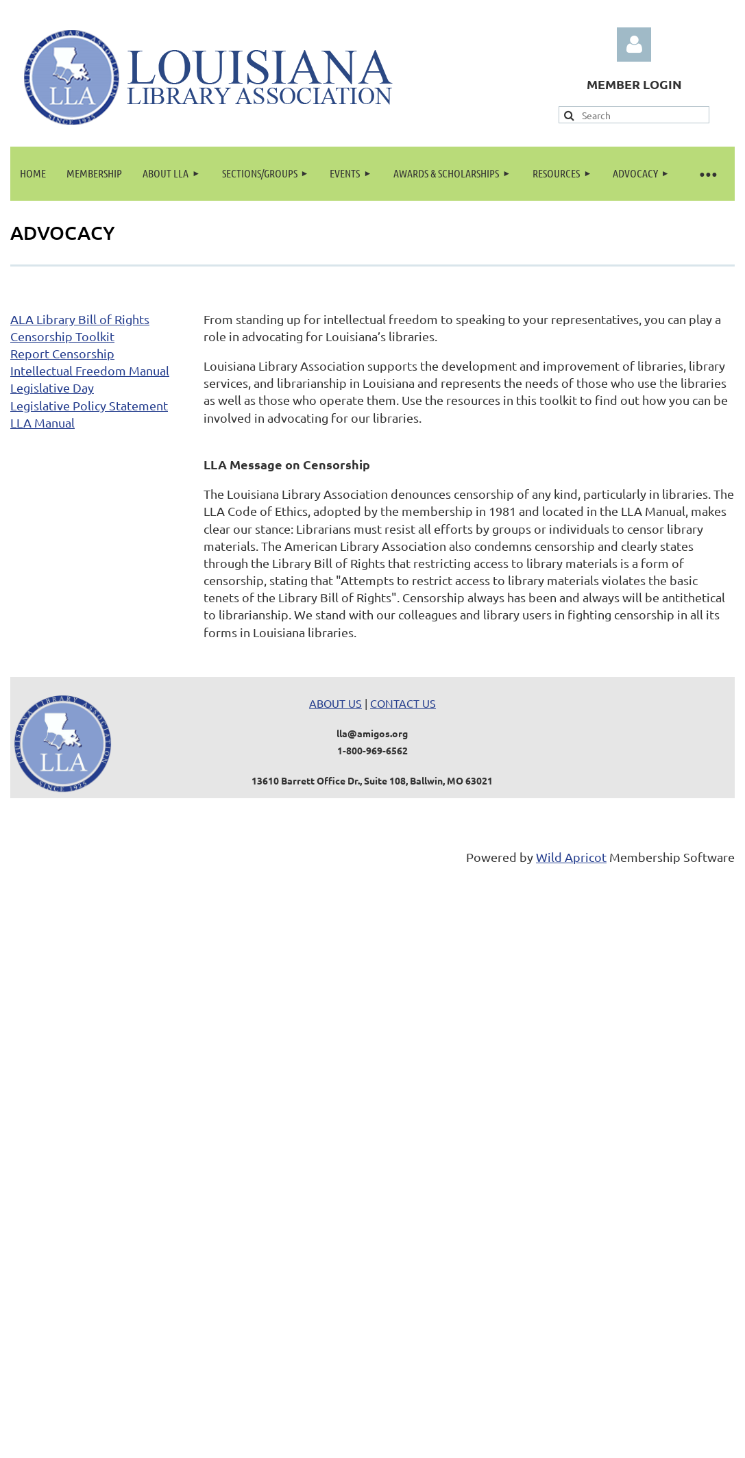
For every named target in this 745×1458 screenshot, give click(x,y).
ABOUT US (335, 703)
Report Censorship (62, 353)
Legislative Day (52, 387)
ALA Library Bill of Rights (79, 319)
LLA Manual (42, 422)
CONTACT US (403, 703)
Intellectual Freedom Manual (89, 370)
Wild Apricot (571, 857)
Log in (634, 44)
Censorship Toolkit (62, 336)
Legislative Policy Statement (89, 405)
